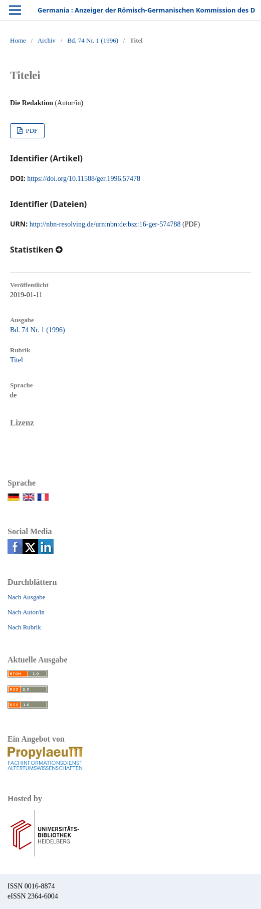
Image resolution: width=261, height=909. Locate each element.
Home (18, 40)
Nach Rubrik (24, 627)
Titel (16, 360)
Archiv (47, 40)
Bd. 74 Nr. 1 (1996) (92, 40)
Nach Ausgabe (26, 597)
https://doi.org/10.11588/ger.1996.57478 (83, 178)
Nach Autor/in (26, 612)
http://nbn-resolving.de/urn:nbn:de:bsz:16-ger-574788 (105, 224)
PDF (31, 130)
